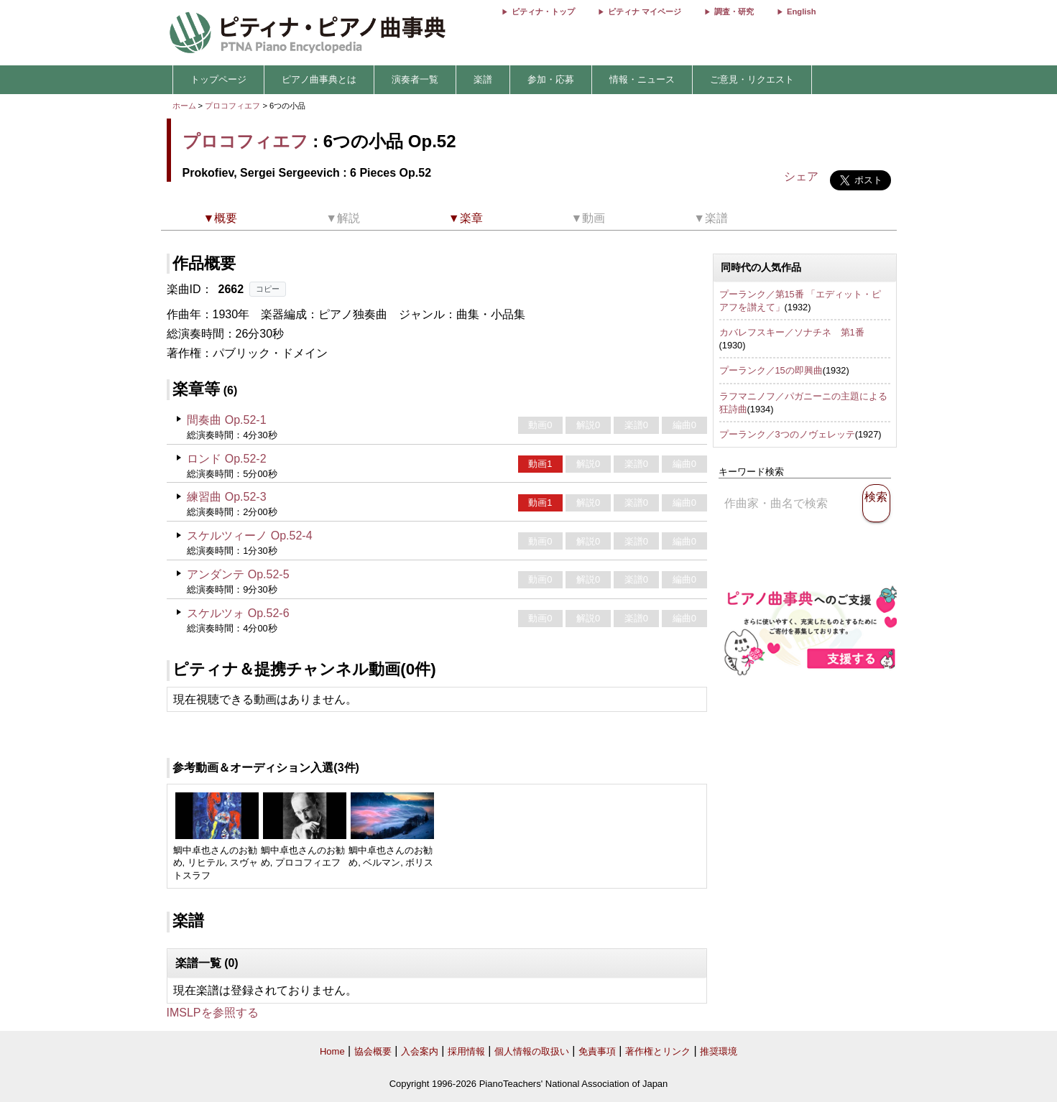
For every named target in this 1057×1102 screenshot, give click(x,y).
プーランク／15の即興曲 (771, 370)
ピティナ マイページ (644, 11)
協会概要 (373, 1051)
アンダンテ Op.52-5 (238, 574)
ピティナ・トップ (543, 11)
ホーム (184, 105)
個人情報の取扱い (531, 1051)
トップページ (218, 79)
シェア (801, 176)
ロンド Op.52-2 (226, 459)
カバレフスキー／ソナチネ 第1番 (791, 332)
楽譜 (483, 79)
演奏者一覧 (415, 79)
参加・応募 (550, 79)
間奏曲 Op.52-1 (226, 420)
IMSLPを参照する (213, 1012)
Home (332, 1051)
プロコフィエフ (232, 105)
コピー (268, 288)
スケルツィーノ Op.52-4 (249, 535)
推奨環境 (718, 1051)
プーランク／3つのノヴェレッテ (787, 434)
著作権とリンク (658, 1051)
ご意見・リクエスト (752, 79)
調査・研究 (734, 11)
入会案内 (419, 1051)
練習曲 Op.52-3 (226, 497)
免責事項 (597, 1051)
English (801, 11)
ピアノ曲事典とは (319, 79)
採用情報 (466, 1051)
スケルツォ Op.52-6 (238, 613)
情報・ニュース (642, 79)
